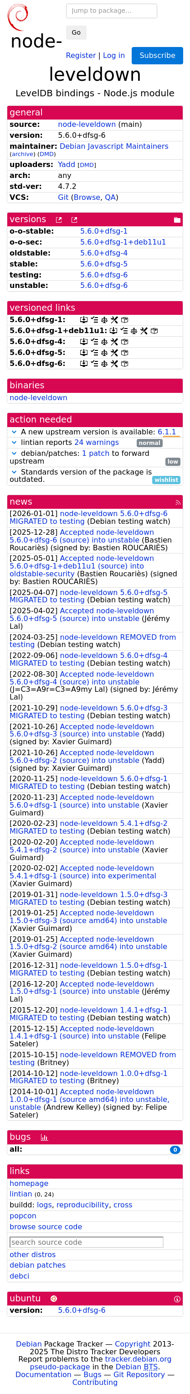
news (21, 501)
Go (76, 32)
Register (81, 55)
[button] (14, 432)
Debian (29, 1344)
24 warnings (96, 442)
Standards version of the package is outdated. (95, 476)
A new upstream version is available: (95, 432)
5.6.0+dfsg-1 (104, 231)
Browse (87, 197)
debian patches (38, 1265)
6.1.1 (167, 432)
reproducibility (82, 1205)
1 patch (95, 453)
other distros (33, 1254)
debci (19, 1276)
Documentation (43, 1374)
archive (22, 154)
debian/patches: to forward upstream (95, 457)
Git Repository (139, 1374)
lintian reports (86, 443)
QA (110, 197)
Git (63, 197)
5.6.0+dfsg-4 (104, 253)
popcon (23, 1215)
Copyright (132, 1344)
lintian (21, 1194)
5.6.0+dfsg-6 (104, 275)
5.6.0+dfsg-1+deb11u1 (123, 242)
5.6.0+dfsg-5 (104, 264)
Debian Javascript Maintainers (114, 146)
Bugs (92, 1374)
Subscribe (157, 55)
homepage (29, 1183)
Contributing (95, 1382)
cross (122, 1205)
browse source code (46, 1226)
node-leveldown (87, 124)
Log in (114, 55)
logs (44, 1205)
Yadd (66, 164)
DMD (47, 154)
